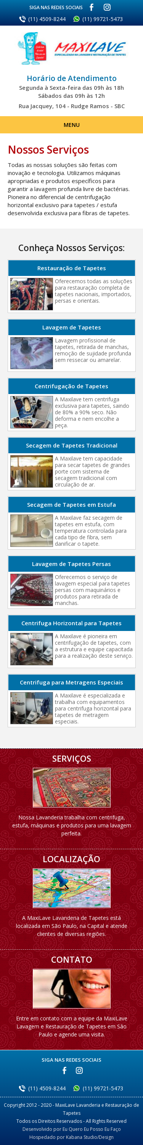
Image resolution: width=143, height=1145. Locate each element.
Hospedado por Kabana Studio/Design (71, 1137)
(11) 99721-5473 (102, 19)
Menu (72, 124)
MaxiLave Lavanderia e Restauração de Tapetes (71, 53)
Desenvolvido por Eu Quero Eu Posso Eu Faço (71, 1129)
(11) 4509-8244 (47, 19)
